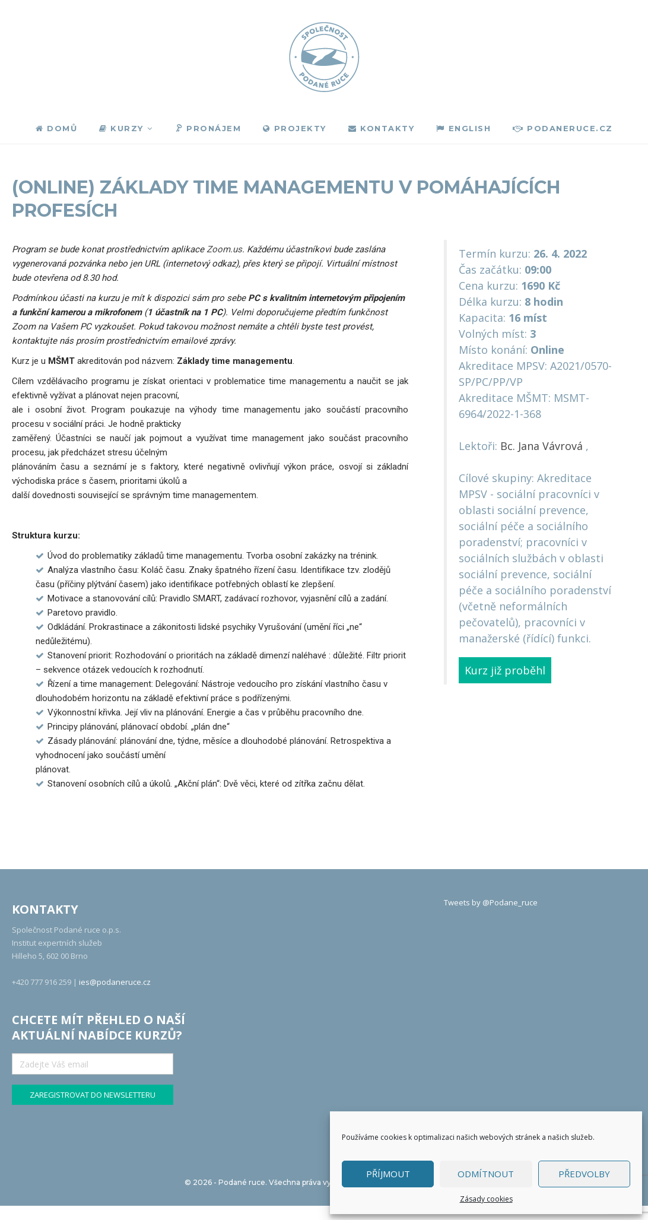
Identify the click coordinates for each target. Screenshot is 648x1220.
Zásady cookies (486, 1199)
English (463, 128)
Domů (57, 128)
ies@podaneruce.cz (115, 982)
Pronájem (207, 128)
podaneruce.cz (563, 128)
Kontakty (381, 128)
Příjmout (388, 1174)
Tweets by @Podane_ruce (491, 902)
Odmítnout (486, 1174)
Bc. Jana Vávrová (541, 446)
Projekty (294, 128)
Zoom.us (224, 249)
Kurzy (121, 128)
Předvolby (584, 1174)
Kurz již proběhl (505, 670)
